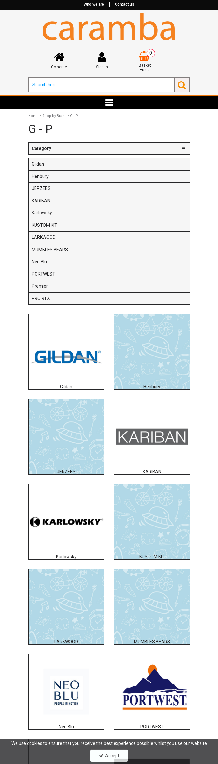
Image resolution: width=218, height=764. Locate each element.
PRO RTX (41, 298)
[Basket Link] (145, 62)
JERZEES (41, 188)
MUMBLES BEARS (50, 249)
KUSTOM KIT (44, 225)
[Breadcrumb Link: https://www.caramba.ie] (33, 116)
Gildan (38, 164)
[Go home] (59, 60)
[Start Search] (182, 84)
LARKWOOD (44, 237)
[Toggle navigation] (109, 102)
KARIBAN (41, 200)
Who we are (94, 4)
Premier (40, 286)
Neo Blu (39, 261)
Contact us (124, 4)
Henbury (40, 176)
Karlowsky (42, 212)
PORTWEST (43, 274)
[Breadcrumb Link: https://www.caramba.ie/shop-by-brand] (54, 116)
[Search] (101, 84)
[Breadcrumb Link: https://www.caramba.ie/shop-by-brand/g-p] (74, 116)
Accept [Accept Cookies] (109, 755)
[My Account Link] (102, 60)
